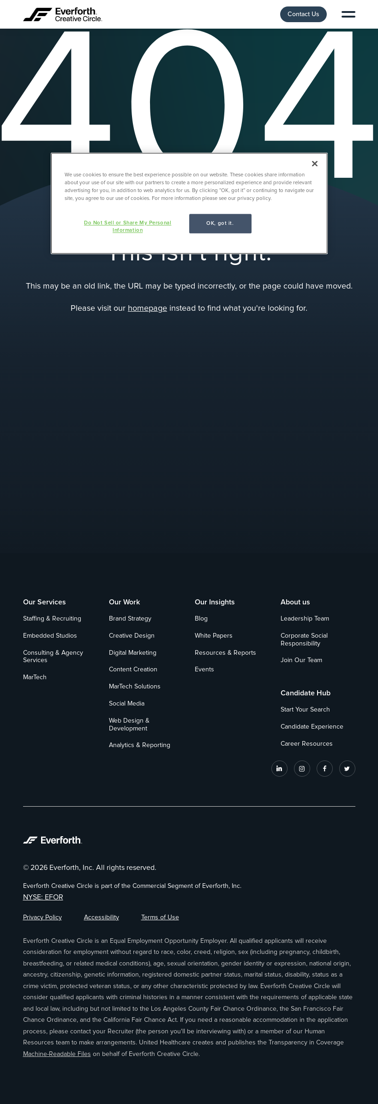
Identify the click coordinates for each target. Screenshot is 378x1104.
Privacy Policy (42, 917)
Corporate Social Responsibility (304, 640)
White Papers (214, 636)
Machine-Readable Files (57, 1054)
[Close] (315, 163)
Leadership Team (305, 618)
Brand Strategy (130, 618)
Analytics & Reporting (139, 745)
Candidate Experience (312, 727)
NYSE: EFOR (43, 897)
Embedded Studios (50, 636)
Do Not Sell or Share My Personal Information (127, 226)
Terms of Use (160, 917)
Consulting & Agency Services (53, 657)
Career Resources (307, 744)
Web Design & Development (129, 725)
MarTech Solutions (135, 686)
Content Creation (133, 669)
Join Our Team (301, 660)
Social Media (126, 703)
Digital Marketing (132, 653)
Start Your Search (305, 709)
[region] (189, 203)
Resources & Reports (225, 653)
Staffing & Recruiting (52, 618)
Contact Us (303, 14)
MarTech (35, 677)
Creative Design (132, 636)
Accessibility (101, 917)
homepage (147, 308)
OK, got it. (220, 223)
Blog (201, 618)
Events (204, 669)
